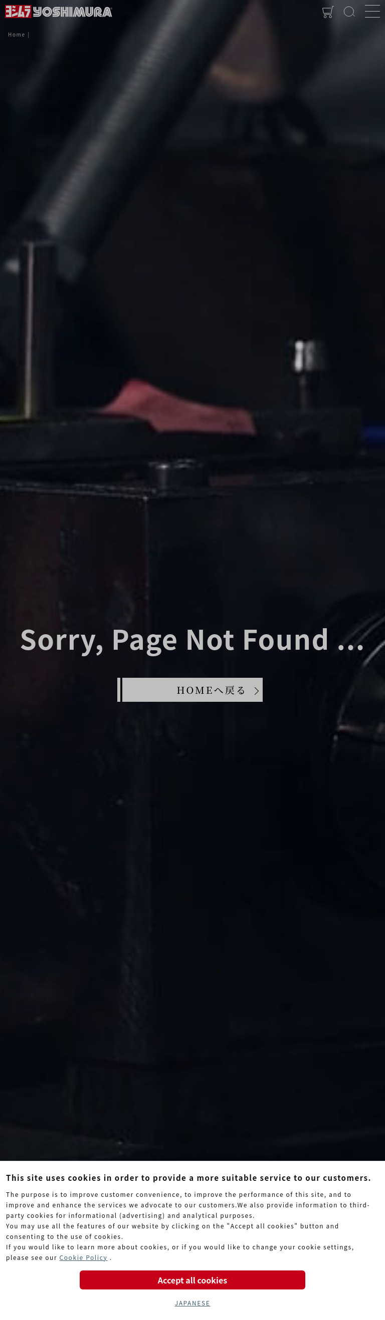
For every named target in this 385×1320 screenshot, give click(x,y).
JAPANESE (193, 1302)
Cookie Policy (83, 1257)
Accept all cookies (192, 1280)
